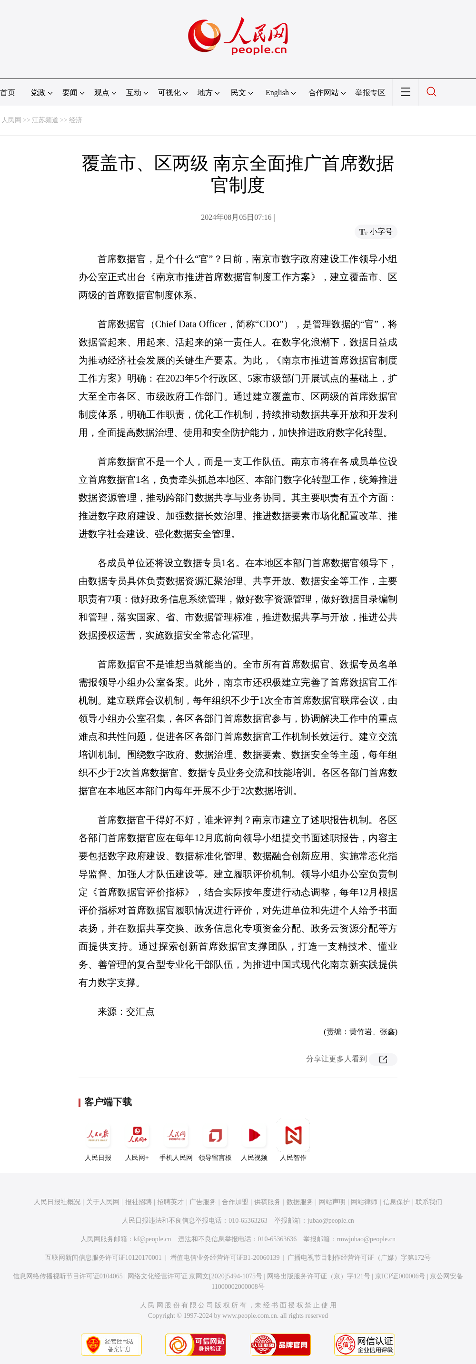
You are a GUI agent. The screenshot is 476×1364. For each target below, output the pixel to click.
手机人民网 (176, 1140)
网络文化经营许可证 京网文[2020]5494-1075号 (195, 1276)
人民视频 (254, 1140)
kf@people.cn (152, 1239)
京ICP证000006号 (400, 1276)
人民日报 (98, 1140)
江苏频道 (45, 120)
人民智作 (293, 1140)
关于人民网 (102, 1202)
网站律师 (364, 1202)
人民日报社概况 (57, 1202)
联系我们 (429, 1202)
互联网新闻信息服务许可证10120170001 (103, 1257)
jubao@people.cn (330, 1220)
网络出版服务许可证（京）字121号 (318, 1276)
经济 (75, 120)
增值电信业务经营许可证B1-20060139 (225, 1257)
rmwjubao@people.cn (366, 1239)
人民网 (11, 120)
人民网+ (137, 1140)
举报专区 (370, 92)
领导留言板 (215, 1140)
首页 (7, 92)
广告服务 (202, 1202)
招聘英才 (170, 1202)
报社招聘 (138, 1202)
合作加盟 (235, 1202)
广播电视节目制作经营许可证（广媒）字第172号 (359, 1257)
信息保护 (396, 1202)
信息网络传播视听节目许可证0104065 (68, 1276)
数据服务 (300, 1202)
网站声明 (332, 1202)
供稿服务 (267, 1202)
